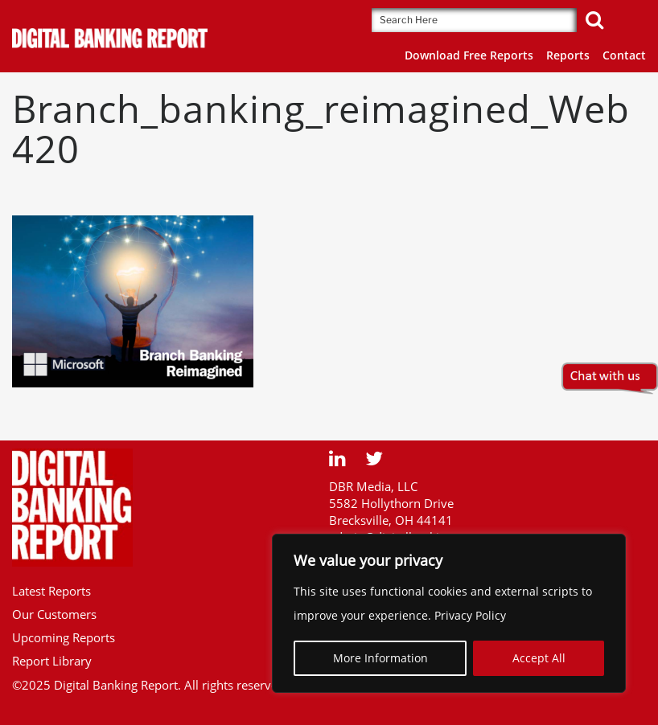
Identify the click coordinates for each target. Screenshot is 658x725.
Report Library (52, 661)
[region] (449, 613)
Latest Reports (51, 591)
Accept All (538, 658)
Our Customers (54, 614)
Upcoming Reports (63, 637)
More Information (380, 658)
